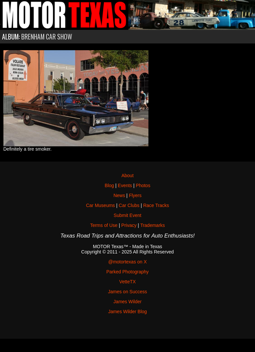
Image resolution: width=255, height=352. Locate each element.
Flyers (135, 195)
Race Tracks (156, 205)
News (119, 195)
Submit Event (127, 215)
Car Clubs (129, 205)
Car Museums (100, 205)
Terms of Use (103, 225)
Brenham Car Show (46, 36)
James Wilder (128, 301)
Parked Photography (127, 271)
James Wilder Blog (127, 311)
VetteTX (127, 281)
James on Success (127, 291)
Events (125, 185)
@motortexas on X (127, 261)
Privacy (128, 225)
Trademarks (152, 225)
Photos (143, 185)
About (128, 175)
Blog (109, 185)
